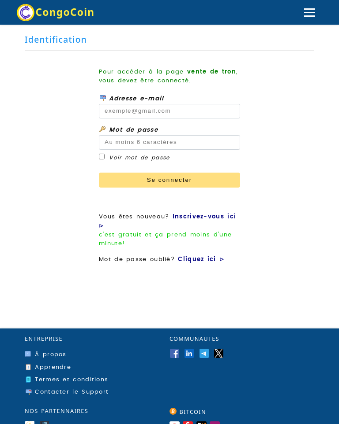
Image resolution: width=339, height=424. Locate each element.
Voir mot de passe (139, 157)
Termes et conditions (66, 379)
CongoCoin (64, 12)
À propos (46, 354)
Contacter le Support (67, 392)
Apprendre (48, 367)
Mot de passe (128, 129)
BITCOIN (188, 412)
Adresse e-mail (131, 98)
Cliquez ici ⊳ (201, 259)
